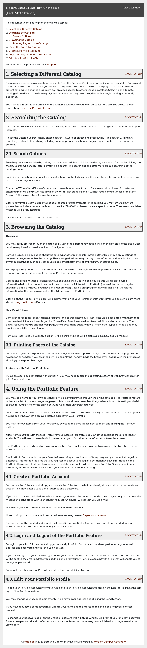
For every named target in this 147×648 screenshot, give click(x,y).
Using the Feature (24, 47)
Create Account (24, 50)
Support (51, 64)
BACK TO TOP (133, 74)
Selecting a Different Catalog (25, 29)
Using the (24, 302)
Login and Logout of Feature (31, 54)
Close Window (131, 7)
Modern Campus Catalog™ (110, 641)
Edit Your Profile (23, 58)
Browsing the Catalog (21, 40)
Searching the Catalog (22, 32)
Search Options (22, 36)
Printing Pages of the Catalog (30, 43)
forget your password (95, 515)
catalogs (29, 641)
